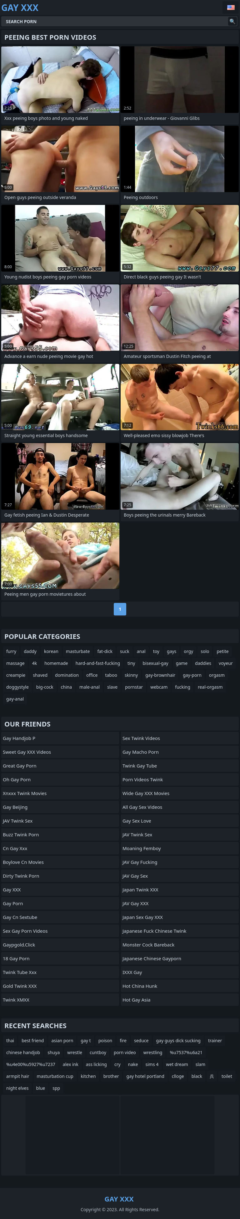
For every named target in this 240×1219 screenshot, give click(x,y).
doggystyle (17, 687)
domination (67, 675)
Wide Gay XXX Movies (145, 793)
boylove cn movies (23, 862)
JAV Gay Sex (135, 876)
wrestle (74, 1052)
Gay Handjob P (19, 738)
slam (200, 1064)
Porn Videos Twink (142, 779)
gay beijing (15, 807)
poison (105, 1040)
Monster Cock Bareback (148, 944)
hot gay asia (136, 1000)
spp (56, 1088)
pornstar (134, 687)
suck (124, 651)
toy (156, 651)
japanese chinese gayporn (151, 958)
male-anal (89, 687)
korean (51, 651)
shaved (40, 675)
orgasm (217, 675)
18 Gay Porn (16, 958)
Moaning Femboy (141, 848)
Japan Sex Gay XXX (142, 917)
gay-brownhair (160, 675)
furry (11, 651)
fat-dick (104, 651)
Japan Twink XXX (140, 889)
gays (171, 651)
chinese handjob (23, 1052)
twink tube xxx (20, 972)
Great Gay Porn (20, 766)
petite (222, 651)
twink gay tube (139, 766)
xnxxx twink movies (25, 793)
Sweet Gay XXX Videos (27, 752)
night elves (17, 1088)
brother (111, 1076)
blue (40, 1088)
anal (141, 651)
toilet (227, 1076)
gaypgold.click (19, 944)
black (197, 1076)
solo (205, 651)
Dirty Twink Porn (21, 876)
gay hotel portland (145, 1076)
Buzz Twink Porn (21, 834)
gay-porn (192, 675)
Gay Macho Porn (140, 752)
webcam (159, 687)
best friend (33, 1040)
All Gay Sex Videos (142, 807)
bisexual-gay (155, 663)
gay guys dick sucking (178, 1040)
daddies (203, 663)
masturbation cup (55, 1076)
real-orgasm (210, 687)
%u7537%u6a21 (186, 1052)
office (92, 675)
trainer (215, 1040)
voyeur (226, 663)
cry (117, 1064)
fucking (182, 687)
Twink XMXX (16, 1000)
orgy (188, 651)
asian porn (62, 1040)
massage (15, 663)
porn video (125, 1052)
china (66, 687)
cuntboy (98, 1052)
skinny (131, 675)
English (230, 7)
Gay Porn (13, 903)
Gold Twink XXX (20, 986)
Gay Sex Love (136, 821)
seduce (141, 1040)
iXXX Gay (132, 972)
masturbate (78, 651)
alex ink (70, 1064)
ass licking (96, 1064)
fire (123, 1040)
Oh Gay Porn (17, 779)
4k (34, 663)
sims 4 (151, 1064)
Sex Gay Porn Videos (25, 931)
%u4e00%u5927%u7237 (30, 1064)
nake (133, 1064)
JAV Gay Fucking (140, 862)
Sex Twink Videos (141, 738)
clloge (178, 1076)
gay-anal (15, 699)
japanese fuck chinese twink (154, 931)
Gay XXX (12, 889)
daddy (30, 651)
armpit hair (17, 1076)
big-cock (44, 687)
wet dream (177, 1064)
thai (10, 1040)
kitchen (88, 1076)
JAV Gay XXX (135, 903)
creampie (15, 675)
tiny (131, 663)
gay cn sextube (20, 917)
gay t (86, 1040)
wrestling (152, 1052)
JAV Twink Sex (17, 821)
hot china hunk (139, 986)
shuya (54, 1052)
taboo (111, 675)
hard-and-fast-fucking (98, 663)
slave (112, 687)
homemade (56, 663)
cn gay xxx (15, 848)
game (182, 663)
